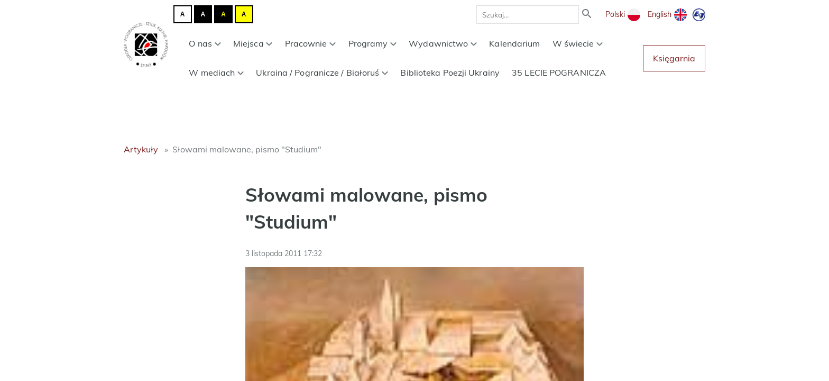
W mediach (216, 72)
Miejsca (253, 43)
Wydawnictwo (443, 43)
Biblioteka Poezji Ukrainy (450, 72)
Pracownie (310, 43)
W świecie (577, 43)
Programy (372, 43)
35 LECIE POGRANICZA (559, 72)
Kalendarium (514, 43)
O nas (204, 43)
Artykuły (141, 149)
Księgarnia (674, 58)
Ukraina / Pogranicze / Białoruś (322, 72)
